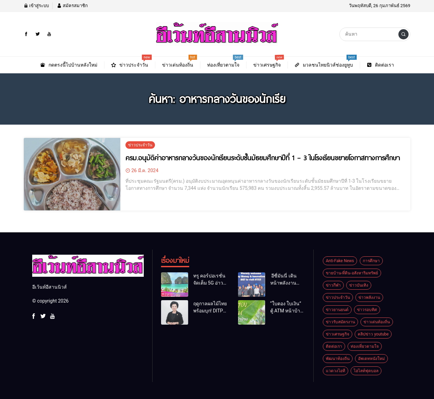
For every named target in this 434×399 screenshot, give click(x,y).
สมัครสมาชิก (72, 5)
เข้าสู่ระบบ (36, 5)
